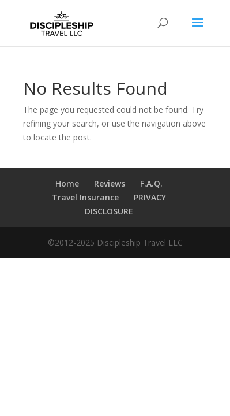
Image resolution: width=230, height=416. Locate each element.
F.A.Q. (151, 183)
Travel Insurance (85, 197)
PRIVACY (150, 197)
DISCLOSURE (109, 211)
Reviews (109, 183)
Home (67, 183)
